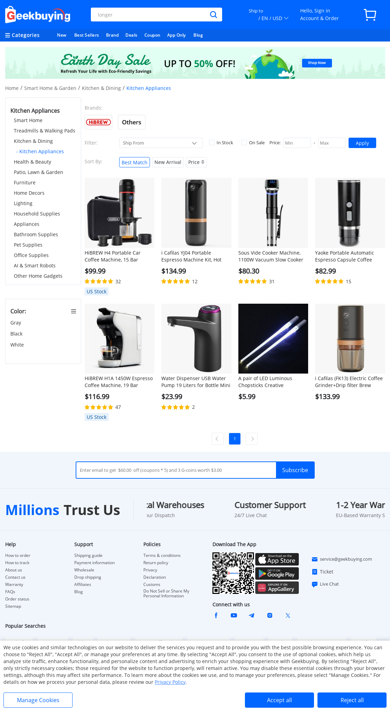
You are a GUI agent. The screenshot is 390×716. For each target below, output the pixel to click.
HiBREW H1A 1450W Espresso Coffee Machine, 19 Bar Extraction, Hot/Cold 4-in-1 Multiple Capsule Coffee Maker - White (119, 382)
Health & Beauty (32, 161)
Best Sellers (86, 35)
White (17, 344)
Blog (198, 35)
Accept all (279, 700)
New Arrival (167, 162)
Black (17, 333)
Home (12, 88)
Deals (131, 35)
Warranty (14, 584)
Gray (16, 322)
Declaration (154, 577)
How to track (17, 562)
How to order (17, 555)
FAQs (10, 591)
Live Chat (325, 584)
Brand (112, 35)
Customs (151, 584)
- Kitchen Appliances (40, 151)
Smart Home (28, 120)
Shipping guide (88, 555)
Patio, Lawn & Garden (38, 172)
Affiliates (82, 584)
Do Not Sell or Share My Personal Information (166, 593)
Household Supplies (37, 213)
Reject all (352, 700)
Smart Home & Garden (50, 88)
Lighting (23, 203)
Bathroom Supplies (36, 234)
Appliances (26, 224)
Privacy (150, 570)
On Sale (253, 142)
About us (13, 570)
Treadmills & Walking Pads (44, 130)
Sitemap (13, 606)
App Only (176, 35)
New (61, 35)
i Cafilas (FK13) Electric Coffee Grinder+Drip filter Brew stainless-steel (349, 382)
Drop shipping (87, 577)
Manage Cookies (38, 700)
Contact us (15, 577)
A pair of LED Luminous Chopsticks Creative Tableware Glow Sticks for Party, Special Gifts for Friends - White (273, 382)
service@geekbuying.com (341, 559)
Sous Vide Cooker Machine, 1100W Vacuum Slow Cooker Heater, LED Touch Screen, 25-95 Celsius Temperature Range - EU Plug (272, 256)
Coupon (152, 35)
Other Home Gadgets (38, 276)
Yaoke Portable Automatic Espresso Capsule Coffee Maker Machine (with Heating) (349, 256)
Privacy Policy (170, 682)
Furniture (25, 182)
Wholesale (84, 570)
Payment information (94, 562)
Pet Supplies (28, 244)
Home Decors (29, 193)
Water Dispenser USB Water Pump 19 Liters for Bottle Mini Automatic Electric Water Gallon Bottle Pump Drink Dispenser (195, 382)
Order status (17, 599)
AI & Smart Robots (35, 265)
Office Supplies (31, 255)
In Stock (221, 142)
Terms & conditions (162, 555)
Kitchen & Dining (101, 88)
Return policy (155, 562)
